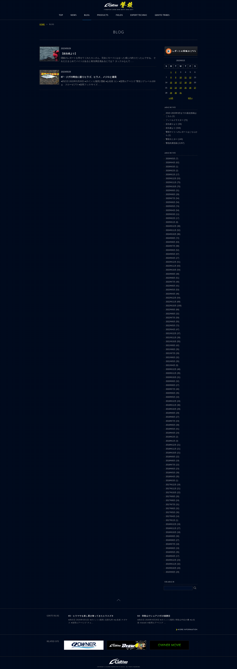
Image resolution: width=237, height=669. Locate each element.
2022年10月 (171, 306)
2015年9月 (170, 572)
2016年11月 (171, 528)
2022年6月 (170, 321)
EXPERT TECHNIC (138, 15)
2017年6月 (170, 508)
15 (171, 82)
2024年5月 (170, 254)
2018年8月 (170, 460)
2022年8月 (170, 314)
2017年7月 (170, 504)
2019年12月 (171, 401)
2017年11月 (171, 488)
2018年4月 (170, 476)
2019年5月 (170, 429)
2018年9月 (170, 457)
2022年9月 (170, 309)
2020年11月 (171, 373)
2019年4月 (170, 433)
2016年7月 (170, 544)
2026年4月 (170, 162)
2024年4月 (170, 258)
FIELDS (119, 15)
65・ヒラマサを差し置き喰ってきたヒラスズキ (91, 616)
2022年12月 (171, 298)
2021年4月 (170, 365)
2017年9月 (170, 496)
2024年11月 (171, 230)
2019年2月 (170, 437)
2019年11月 (171, 405)
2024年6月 (170, 250)
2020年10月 (171, 377)
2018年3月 (170, 480)
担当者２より (172, 124)
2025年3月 (170, 214)
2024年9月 (170, 238)
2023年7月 (170, 282)
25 (185, 88)
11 (185, 77)
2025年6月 (170, 202)
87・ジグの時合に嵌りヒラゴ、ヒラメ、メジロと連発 (89, 77)
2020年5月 (170, 397)
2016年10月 (171, 532)
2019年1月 (170, 441)
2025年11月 (171, 182)
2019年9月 (170, 413)
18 (185, 82)
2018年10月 (171, 453)
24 (181, 88)
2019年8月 (170, 417)
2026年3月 (170, 166)
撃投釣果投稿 (172, 143)
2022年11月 (171, 302)
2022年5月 (170, 325)
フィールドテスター (175, 120)
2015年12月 (171, 560)
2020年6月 (170, 393)
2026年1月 (170, 174)
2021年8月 (170, 349)
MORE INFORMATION (188, 629)
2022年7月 (170, 318)
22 (171, 88)
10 (181, 77)
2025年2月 (170, 218)
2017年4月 (170, 516)
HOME (42, 24)
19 (190, 82)
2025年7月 (170, 198)
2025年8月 (170, 194)
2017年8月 (170, 500)
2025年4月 (170, 210)
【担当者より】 (69, 53)
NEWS (74, 15)
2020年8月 (170, 385)
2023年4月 (170, 294)
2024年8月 (170, 242)
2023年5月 (170, 290)
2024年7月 (170, 246)
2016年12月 (171, 524)
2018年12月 (171, 445)
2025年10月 (171, 186)
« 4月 (171, 98)
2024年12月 (171, 226)
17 (181, 82)
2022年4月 (170, 329)
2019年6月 (170, 425)
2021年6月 (170, 357)
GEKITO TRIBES (162, 15)
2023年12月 (171, 262)
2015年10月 (171, 568)
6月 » (190, 98)
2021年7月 (170, 353)
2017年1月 (170, 520)
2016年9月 (170, 536)
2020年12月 (171, 369)
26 (190, 88)
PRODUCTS (102, 15)
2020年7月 (170, 389)
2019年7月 (170, 421)
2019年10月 (171, 409)
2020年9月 (170, 381)
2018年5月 (170, 472)
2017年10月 (171, 492)
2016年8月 (170, 540)
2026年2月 (170, 170)
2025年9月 (170, 190)
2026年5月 (170, 158)
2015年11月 (171, 564)
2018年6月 (170, 469)
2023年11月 (171, 266)
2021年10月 (171, 341)
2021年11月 (171, 337)
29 (171, 93)
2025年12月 (171, 178)
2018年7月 (170, 465)
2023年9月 (170, 274)
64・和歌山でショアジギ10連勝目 (153, 616)
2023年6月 (170, 286)
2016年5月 (170, 552)
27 (195, 88)
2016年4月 (170, 556)
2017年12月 (171, 484)
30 (176, 93)
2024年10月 (171, 234)
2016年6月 (170, 548)
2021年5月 (170, 361)
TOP (61, 15)
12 (190, 77)
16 (176, 82)
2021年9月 (170, 345)
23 (176, 88)
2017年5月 (170, 512)
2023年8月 (170, 278)
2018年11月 (171, 449)
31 (181, 93)
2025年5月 (170, 206)
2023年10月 (171, 270)
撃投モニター (172, 139)
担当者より (171, 128)
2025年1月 (170, 222)
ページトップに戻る (118, 600)
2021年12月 (171, 333)
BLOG (87, 15)
